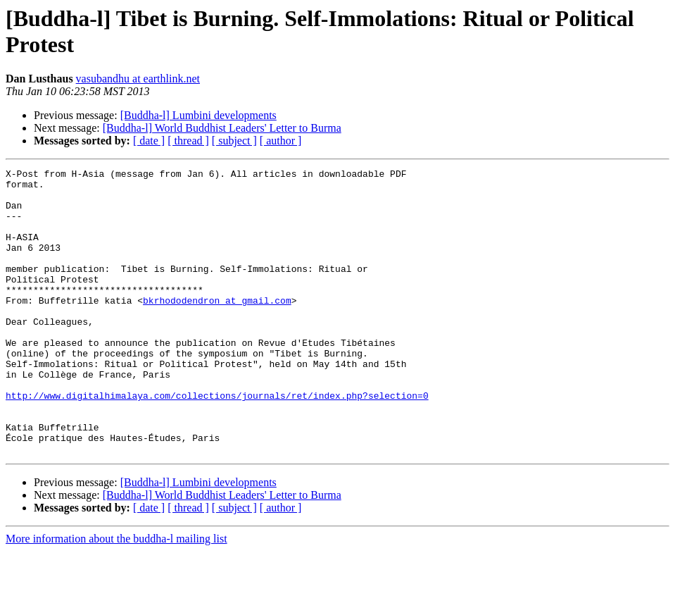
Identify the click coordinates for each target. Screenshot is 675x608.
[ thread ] (188, 141)
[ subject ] (234, 141)
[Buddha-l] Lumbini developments (198, 115)
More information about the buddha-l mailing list (116, 596)
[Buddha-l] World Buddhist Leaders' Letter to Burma (222, 128)
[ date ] (149, 141)
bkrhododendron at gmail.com (217, 327)
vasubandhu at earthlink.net (138, 79)
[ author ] (281, 141)
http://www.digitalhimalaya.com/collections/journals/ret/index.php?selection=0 (217, 441)
